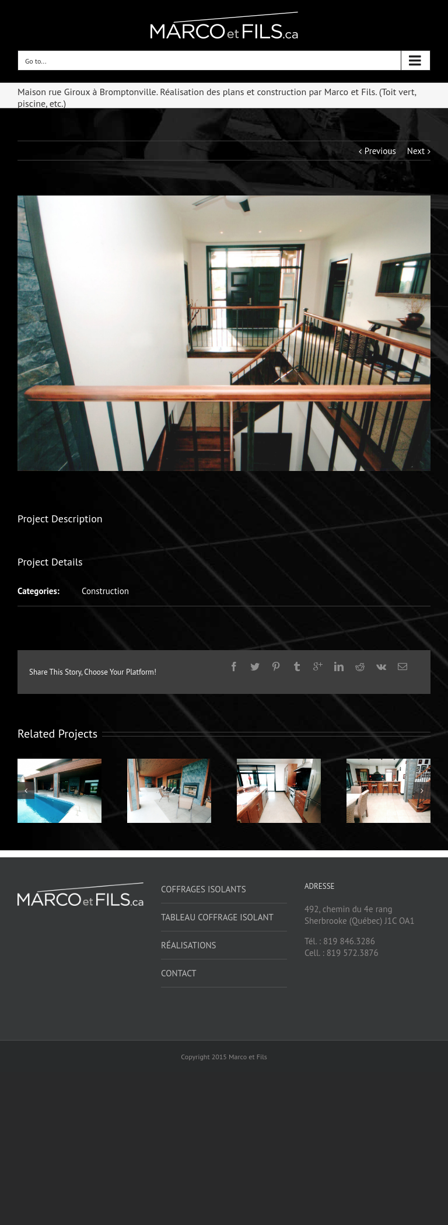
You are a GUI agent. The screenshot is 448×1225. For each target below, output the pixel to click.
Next (416, 150)
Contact (179, 973)
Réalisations (188, 945)
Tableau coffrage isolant (217, 917)
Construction (105, 590)
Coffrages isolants (203, 889)
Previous (380, 150)
